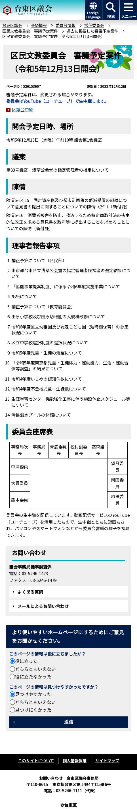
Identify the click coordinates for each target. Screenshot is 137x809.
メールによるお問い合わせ (43, 606)
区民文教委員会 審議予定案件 (30, 31)
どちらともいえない (35, 668)
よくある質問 (30, 592)
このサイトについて (36, 760)
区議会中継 (22, 109)
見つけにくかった (33, 709)
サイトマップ (107, 760)
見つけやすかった (33, 694)
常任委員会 (94, 25)
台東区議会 (12, 25)
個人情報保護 (75, 760)
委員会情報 (65, 25)
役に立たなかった (33, 676)
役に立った (26, 661)
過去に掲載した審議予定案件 (92, 31)
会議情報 (39, 25)
